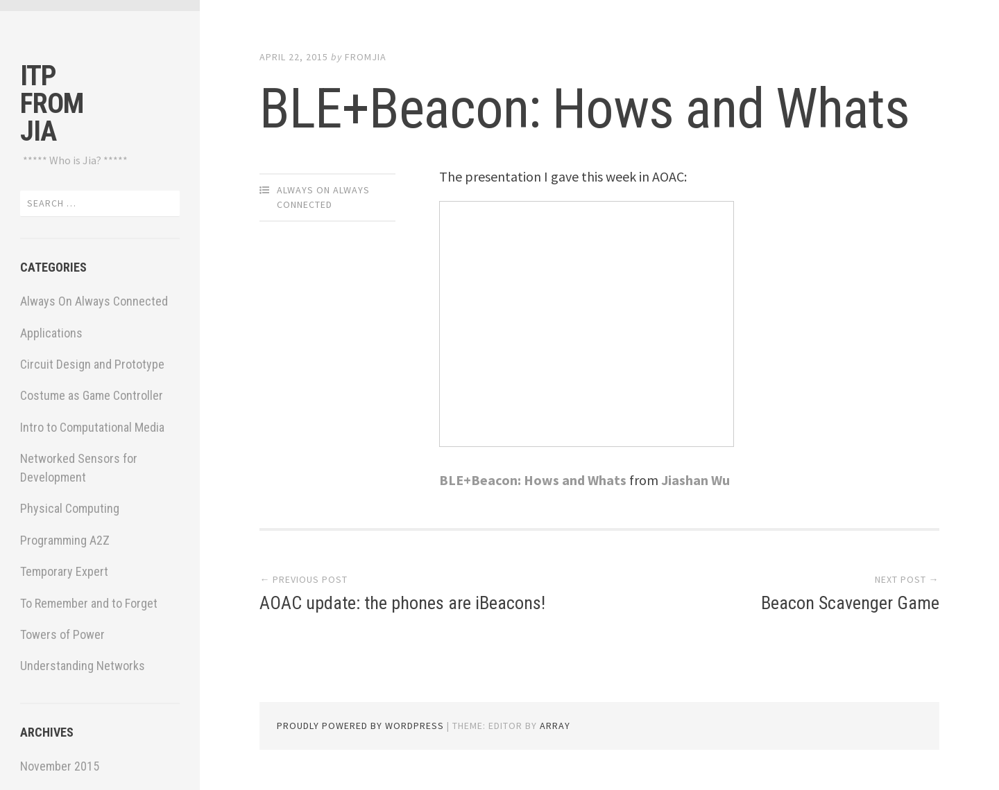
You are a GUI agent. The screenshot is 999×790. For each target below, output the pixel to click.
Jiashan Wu (695, 480)
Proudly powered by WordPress (360, 725)
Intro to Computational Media (92, 427)
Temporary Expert (64, 571)
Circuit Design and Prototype (92, 364)
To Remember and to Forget (88, 603)
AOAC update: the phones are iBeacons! (402, 602)
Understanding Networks (82, 665)
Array (555, 725)
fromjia (365, 57)
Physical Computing (69, 508)
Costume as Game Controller (91, 395)
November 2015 (59, 766)
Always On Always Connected (94, 301)
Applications (51, 333)
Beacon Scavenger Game (850, 602)
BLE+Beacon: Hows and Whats (584, 108)
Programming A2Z (65, 540)
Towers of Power (62, 634)
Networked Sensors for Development (78, 467)
